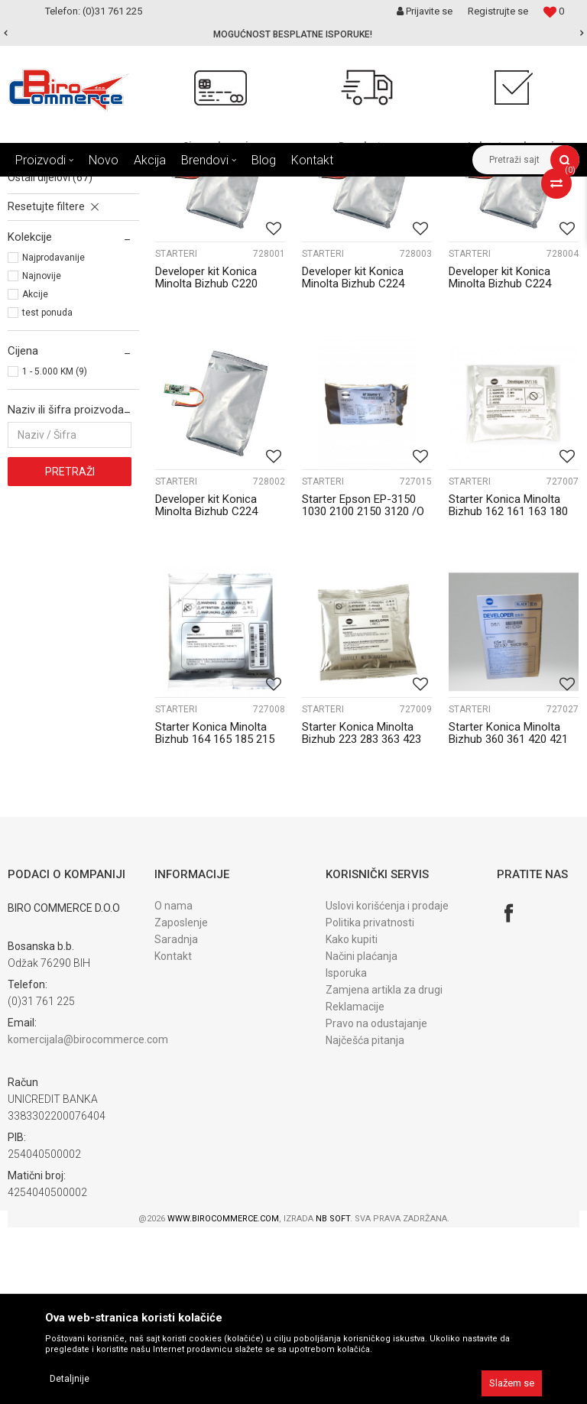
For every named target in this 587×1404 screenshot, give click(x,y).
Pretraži (70, 648)
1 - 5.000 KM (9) (54, 548)
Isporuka (346, 1149)
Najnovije (41, 452)
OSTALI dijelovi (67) (50, 354)
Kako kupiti (352, 1116)
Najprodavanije (53, 434)
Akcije (35, 470)
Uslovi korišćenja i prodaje (387, 1082)
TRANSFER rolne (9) (50, 303)
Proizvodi (105, 188)
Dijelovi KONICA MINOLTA (325, 188)
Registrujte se (498, 11)
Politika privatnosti (370, 1099)
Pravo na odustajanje (376, 1200)
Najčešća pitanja (365, 1217)
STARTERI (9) (34, 270)
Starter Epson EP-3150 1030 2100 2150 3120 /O (363, 682)
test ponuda (47, 489)
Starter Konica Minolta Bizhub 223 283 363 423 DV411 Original (361, 915)
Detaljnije (69, 1378)
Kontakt (173, 1133)
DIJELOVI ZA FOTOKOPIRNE (199, 188)
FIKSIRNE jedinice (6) (53, 320)
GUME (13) (33, 337)
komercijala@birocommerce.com (88, 1216)
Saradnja (176, 1116)
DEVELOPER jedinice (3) (60, 253)
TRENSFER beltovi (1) (54, 286)
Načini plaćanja (361, 1133)
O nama (173, 1082)
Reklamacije (355, 1183)
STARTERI (176, 430)
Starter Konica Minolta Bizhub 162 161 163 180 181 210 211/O (508, 688)
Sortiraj (369, 216)
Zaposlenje (181, 1099)
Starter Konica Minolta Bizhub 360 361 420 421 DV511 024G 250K (508, 915)
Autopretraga (304, 216)
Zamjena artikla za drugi (384, 1166)
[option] (293, 34)
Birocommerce (39, 188)
